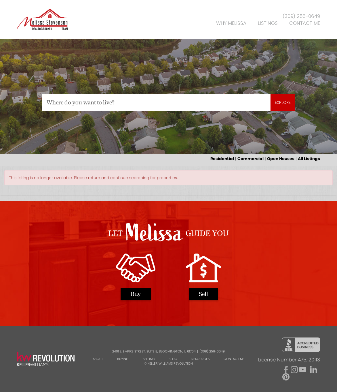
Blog (173, 359)
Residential (222, 159)
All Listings (309, 159)
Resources (200, 359)
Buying (123, 359)
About (98, 359)
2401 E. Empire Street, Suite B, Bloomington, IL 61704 (154, 351)
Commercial (250, 159)
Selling (149, 359)
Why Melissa (231, 23)
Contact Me (304, 23)
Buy (136, 294)
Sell (203, 294)
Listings (268, 23)
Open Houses (280, 159)
